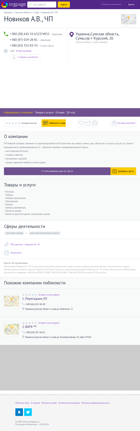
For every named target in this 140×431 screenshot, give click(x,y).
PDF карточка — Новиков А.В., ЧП (22, 244)
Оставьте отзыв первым (48, 294)
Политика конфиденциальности (95, 403)
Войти (131, 4)
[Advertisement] (70, 85)
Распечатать (12, 252)
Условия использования (69, 403)
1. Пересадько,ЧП (34, 298)
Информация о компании (18, 112)
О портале (35, 403)
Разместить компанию (111, 4)
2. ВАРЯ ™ (29, 326)
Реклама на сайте (49, 403)
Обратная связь (22, 403)
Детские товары (14, 233)
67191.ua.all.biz (23, 50)
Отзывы (60, 112)
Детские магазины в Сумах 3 (45, 233)
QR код (71, 112)
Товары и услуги (44, 112)
